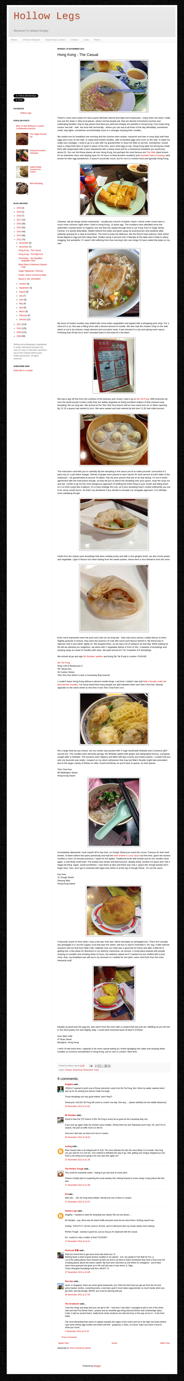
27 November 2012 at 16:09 (77, 1272)
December (24, 243)
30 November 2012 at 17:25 (77, 1294)
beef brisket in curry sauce (127, 855)
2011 (19, 324)
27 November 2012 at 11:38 (77, 1185)
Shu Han (69, 1281)
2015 (19, 227)
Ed (66, 1194)
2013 (19, 235)
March (22, 311)
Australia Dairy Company (152, 155)
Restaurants (88, 1070)
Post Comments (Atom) (80, 1348)
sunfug (68, 1146)
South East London (55, 39)
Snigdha (69, 1084)
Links (86, 39)
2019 (19, 212)
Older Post (165, 1343)
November (24, 247)
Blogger (97, 1366)
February (23, 315)
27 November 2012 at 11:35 (77, 1160)
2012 (19, 239)
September (24, 288)
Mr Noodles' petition (93, 656)
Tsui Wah (151, 152)
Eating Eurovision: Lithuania (38, 151)
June (21, 299)
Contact (74, 39)
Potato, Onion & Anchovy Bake (32, 275)
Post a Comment (69, 1337)
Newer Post (63, 1343)
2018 (19, 216)
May (21, 303)
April (21, 307)
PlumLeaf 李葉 (72, 1250)
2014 (19, 231)
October (23, 284)
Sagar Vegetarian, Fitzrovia (31, 271)
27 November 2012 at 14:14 (77, 1241)
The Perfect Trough (74, 1169)
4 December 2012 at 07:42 (77, 1331)
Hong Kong (77, 1070)
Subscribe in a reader (23, 370)
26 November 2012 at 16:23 (77, 1137)
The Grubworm (72, 1304)
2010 (19, 328)
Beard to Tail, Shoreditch (30, 279)
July (21, 296)
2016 (19, 223)
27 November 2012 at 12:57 (77, 1202)
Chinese (68, 1070)
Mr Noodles (70, 1115)
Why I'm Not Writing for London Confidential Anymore (30, 127)
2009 (19, 332)
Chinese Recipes (31, 39)
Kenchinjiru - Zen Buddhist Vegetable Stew (30, 259)
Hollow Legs (47, 16)
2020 (19, 208)
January (23, 319)
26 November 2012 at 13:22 (77, 1106)
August (22, 292)
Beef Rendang (36, 183)
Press (97, 39)
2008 (19, 336)
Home (14, 39)
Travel (96, 1070)
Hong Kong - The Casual (30, 250)
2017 (19, 220)
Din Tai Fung (143, 399)
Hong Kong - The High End (31, 254)
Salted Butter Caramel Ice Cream (36, 169)
